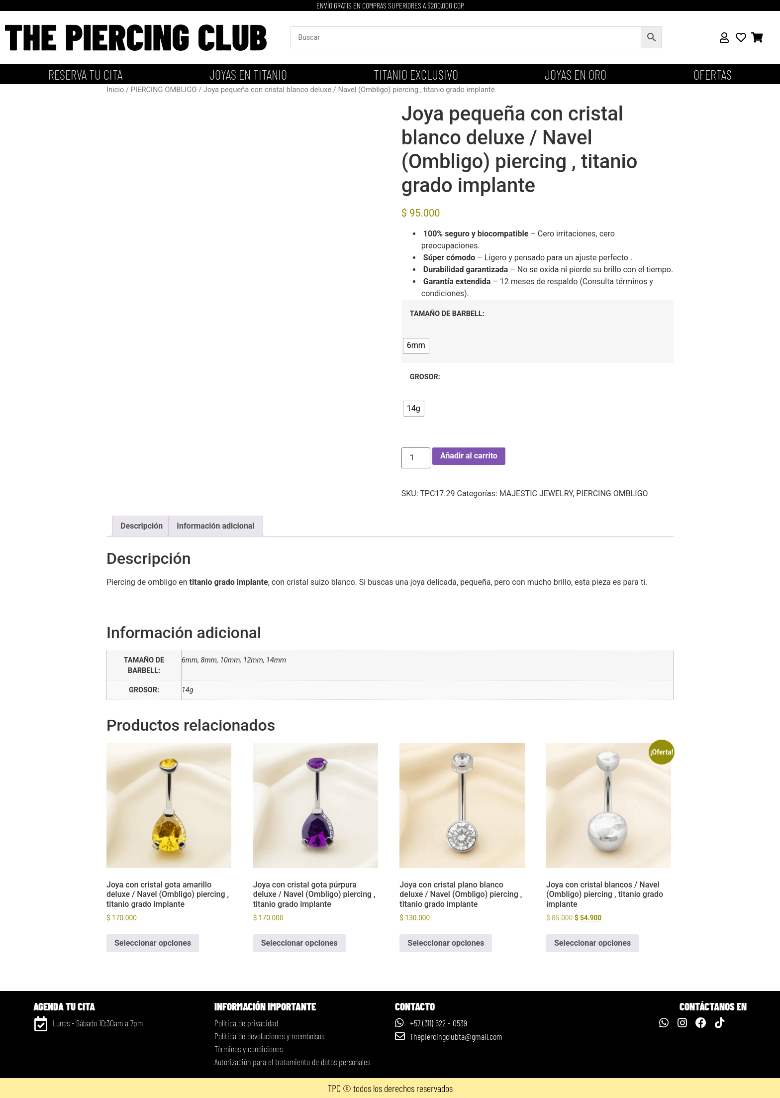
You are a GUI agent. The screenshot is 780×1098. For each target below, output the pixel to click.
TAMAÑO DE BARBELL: (447, 314)
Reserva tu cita (85, 74)
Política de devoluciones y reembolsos (269, 1035)
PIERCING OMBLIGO (164, 89)
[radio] (416, 345)
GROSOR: (425, 377)
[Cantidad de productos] (415, 457)
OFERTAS (712, 74)
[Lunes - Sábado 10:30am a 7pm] (40, 1023)
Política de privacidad (246, 1022)
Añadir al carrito (468, 455)
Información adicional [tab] (215, 526)
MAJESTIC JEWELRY (536, 493)
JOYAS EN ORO (575, 74)
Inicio (115, 89)
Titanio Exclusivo (416, 74)
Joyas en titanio (248, 74)
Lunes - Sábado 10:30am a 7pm (98, 1022)
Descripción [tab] (141, 526)
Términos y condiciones (248, 1048)
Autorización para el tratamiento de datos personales (292, 1061)
